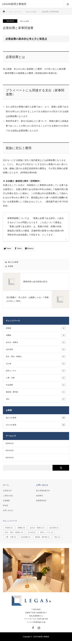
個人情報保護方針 (43, 491)
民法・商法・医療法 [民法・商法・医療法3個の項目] (36, 356)
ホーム (6, 485)
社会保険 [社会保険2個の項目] (36, 385)
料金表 (5, 505)
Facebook (33, 627)
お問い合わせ (8, 510)
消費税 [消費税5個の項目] (36, 335)
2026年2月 (9, 443)
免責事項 (39, 496)
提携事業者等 (41, 501)
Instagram (38, 627)
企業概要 (6, 501)
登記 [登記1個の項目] (36, 399)
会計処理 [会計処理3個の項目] (36, 349)
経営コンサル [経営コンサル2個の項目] (36, 370)
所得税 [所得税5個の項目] (36, 328)
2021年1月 (9, 458)
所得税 (10, 266)
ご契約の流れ (8, 496)
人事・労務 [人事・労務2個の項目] (36, 378)
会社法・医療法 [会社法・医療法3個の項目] (36, 342)
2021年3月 (9, 451)
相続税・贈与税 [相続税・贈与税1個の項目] (36, 392)
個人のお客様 (24, 21)
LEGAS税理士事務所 (41, 637)
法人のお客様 (36, 425)
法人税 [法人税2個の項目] (36, 363)
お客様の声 (7, 491)
